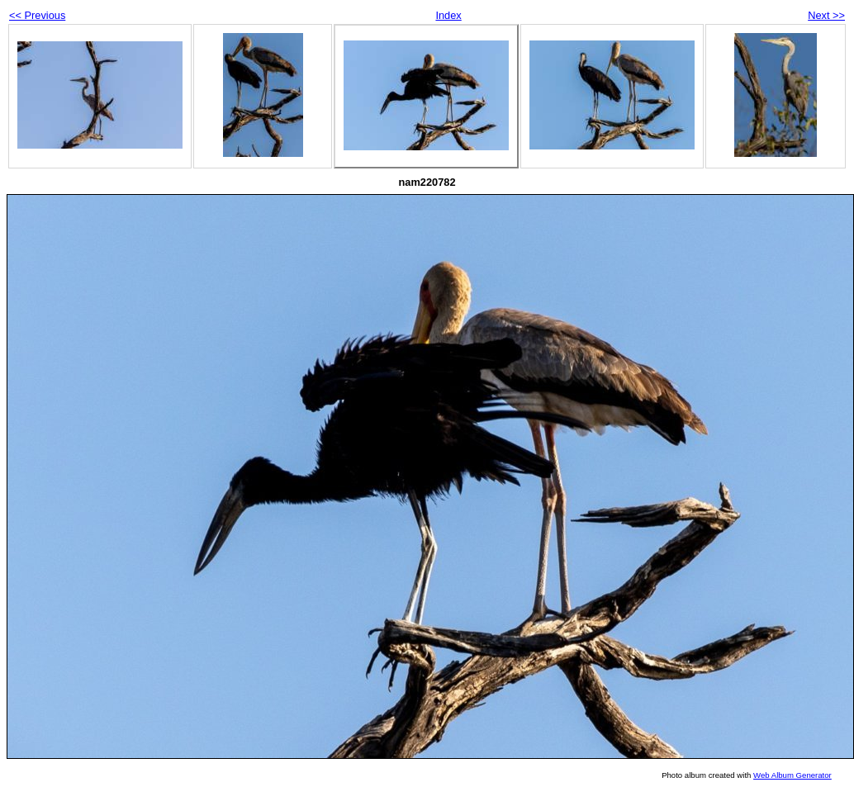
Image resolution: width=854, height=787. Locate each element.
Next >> (826, 15)
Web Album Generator (792, 775)
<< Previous (37, 15)
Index (448, 15)
